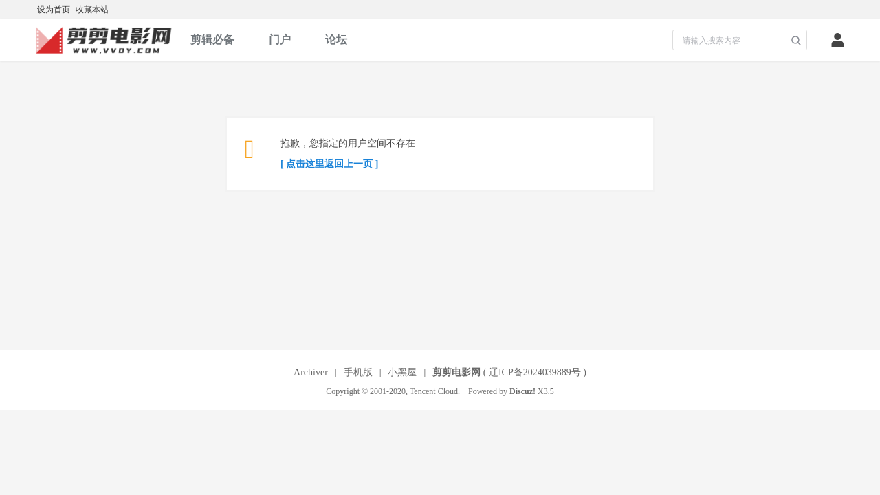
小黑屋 (402, 372)
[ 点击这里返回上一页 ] (329, 164)
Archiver (311, 372)
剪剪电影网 (456, 372)
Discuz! (522, 391)
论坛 (336, 39)
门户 (280, 39)
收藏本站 (92, 9)
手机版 (358, 372)
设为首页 (53, 9)
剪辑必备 (212, 39)
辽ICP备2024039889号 (535, 372)
